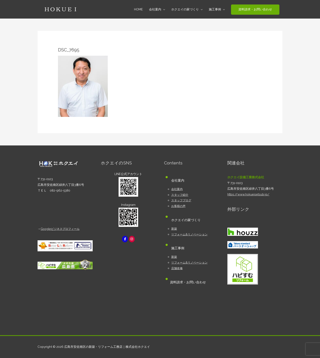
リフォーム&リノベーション (190, 234)
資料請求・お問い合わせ (189, 282)
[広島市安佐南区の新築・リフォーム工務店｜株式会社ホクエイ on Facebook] (125, 239)
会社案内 (177, 189)
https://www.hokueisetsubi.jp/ (249, 194)
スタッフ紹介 (180, 195)
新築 (174, 229)
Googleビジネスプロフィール (61, 229)
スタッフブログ (182, 200)
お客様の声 (179, 206)
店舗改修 (177, 268)
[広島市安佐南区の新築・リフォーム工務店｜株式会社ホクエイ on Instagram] (132, 239)
